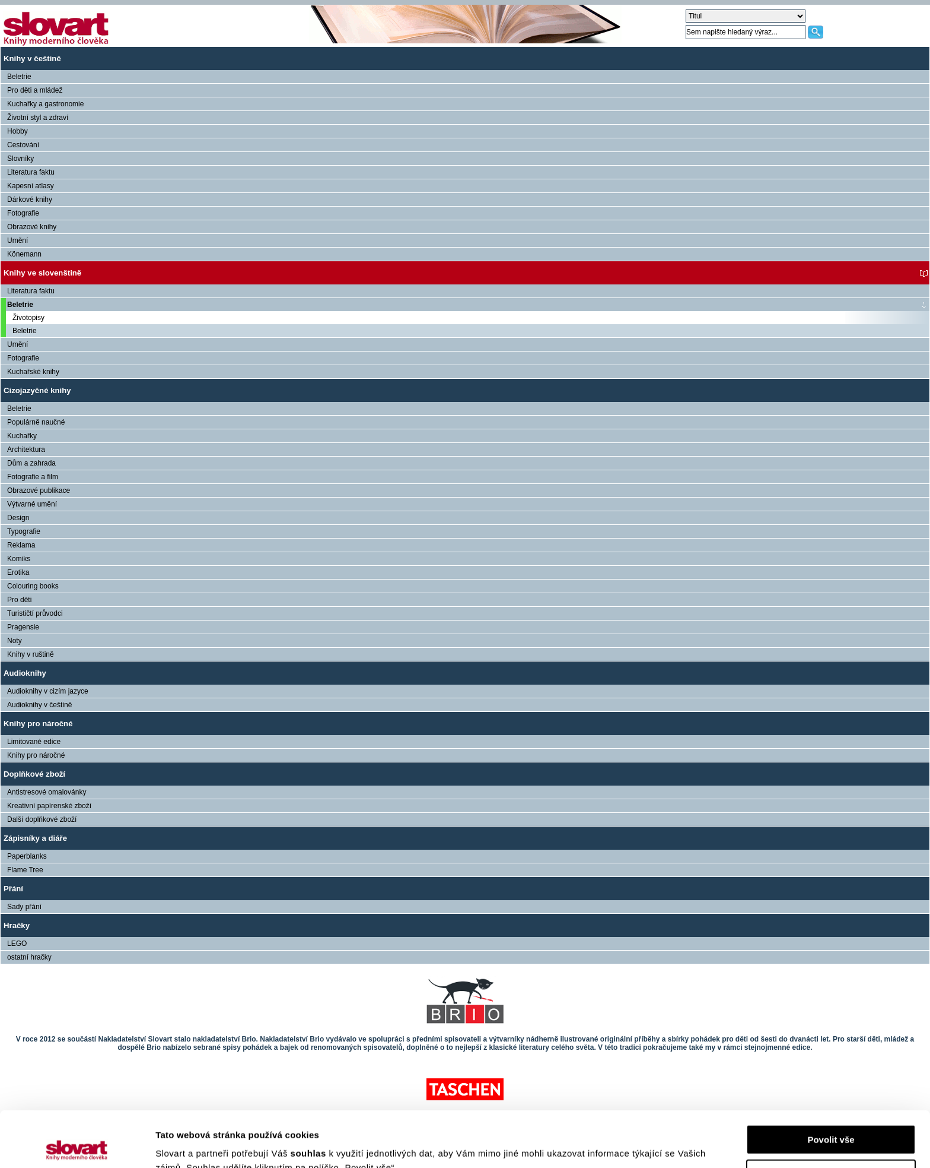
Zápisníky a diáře (35, 838)
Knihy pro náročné (38, 723)
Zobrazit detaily (188, 1144)
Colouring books (33, 586)
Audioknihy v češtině (39, 705)
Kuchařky (22, 436)
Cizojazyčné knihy (37, 390)
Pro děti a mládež (34, 90)
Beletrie (19, 76)
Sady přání (24, 907)
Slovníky (20, 158)
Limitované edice (33, 741)
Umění (17, 240)
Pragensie (23, 627)
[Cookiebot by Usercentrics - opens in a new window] (77, 1145)
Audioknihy (25, 673)
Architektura (26, 449)
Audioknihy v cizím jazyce (47, 691)
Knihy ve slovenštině (42, 272)
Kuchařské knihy (33, 372)
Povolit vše (830, 1084)
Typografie (23, 531)
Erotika (18, 572)
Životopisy (28, 318)
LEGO (17, 943)
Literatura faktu (31, 172)
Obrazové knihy (31, 227)
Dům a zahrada (31, 463)
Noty (14, 641)
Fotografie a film (32, 477)
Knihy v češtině (32, 58)
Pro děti (19, 600)
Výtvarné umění (32, 504)
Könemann (24, 254)
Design (18, 518)
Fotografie (23, 213)
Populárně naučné (36, 422)
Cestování (23, 145)
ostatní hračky (29, 957)
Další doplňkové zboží (42, 819)
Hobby (17, 131)
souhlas (310, 1098)
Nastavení (831, 1118)
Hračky (17, 925)
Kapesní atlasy (30, 186)
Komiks (18, 559)
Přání (13, 888)
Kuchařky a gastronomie (45, 104)
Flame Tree (25, 870)
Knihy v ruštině (30, 654)
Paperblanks (27, 856)
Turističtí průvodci (35, 613)
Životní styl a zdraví (37, 117)
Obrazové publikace (38, 490)
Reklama (21, 545)
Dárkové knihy (29, 199)
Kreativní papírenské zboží (49, 806)
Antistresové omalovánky (46, 792)
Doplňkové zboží (34, 774)
